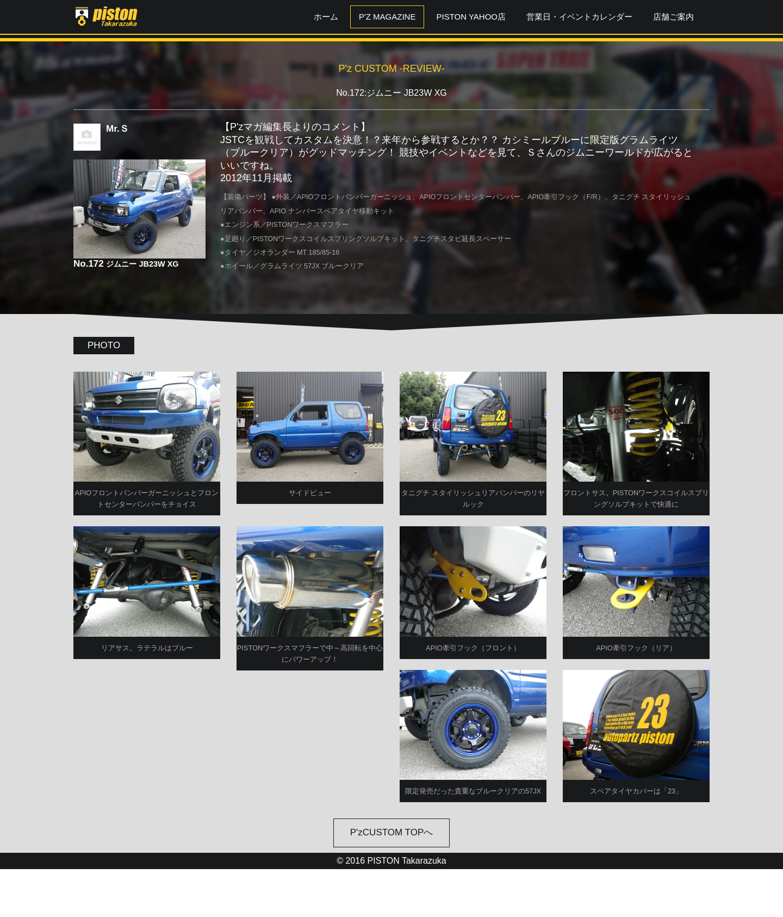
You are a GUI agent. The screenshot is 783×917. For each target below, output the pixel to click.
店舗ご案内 (673, 16)
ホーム (326, 16)
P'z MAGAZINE (387, 16)
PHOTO (104, 345)
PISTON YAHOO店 (471, 16)
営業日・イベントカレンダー (579, 16)
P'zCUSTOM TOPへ (391, 881)
